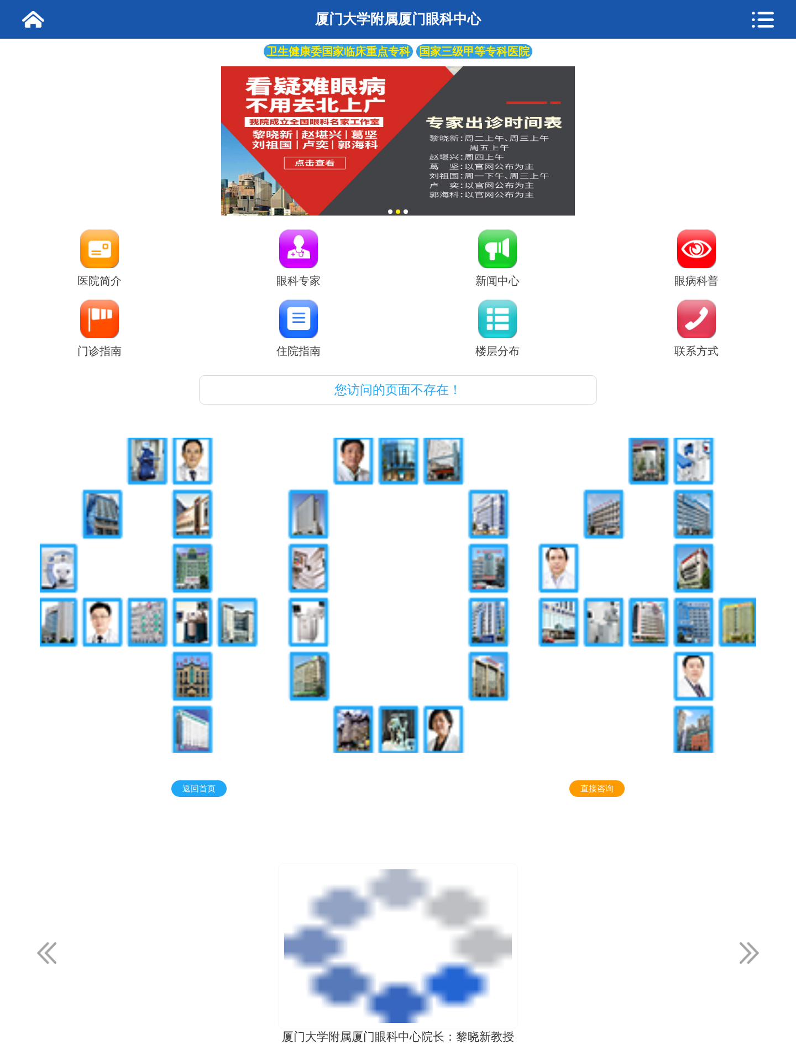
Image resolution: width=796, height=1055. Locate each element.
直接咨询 (597, 788)
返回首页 (199, 788)
